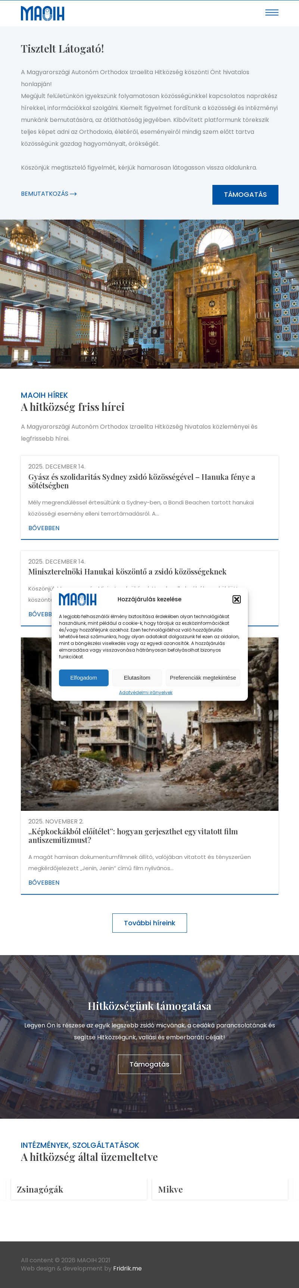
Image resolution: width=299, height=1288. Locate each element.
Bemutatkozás (49, 193)
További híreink (149, 923)
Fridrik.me (127, 1268)
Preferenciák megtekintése (203, 677)
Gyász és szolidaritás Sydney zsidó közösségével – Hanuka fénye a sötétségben (141, 481)
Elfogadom (83, 677)
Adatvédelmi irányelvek (145, 692)
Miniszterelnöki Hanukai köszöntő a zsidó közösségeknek (127, 571)
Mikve (170, 1189)
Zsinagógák (40, 1189)
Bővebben (43, 528)
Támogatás (245, 194)
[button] (236, 599)
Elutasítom (137, 677)
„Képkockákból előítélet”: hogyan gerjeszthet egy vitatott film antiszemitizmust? (133, 835)
